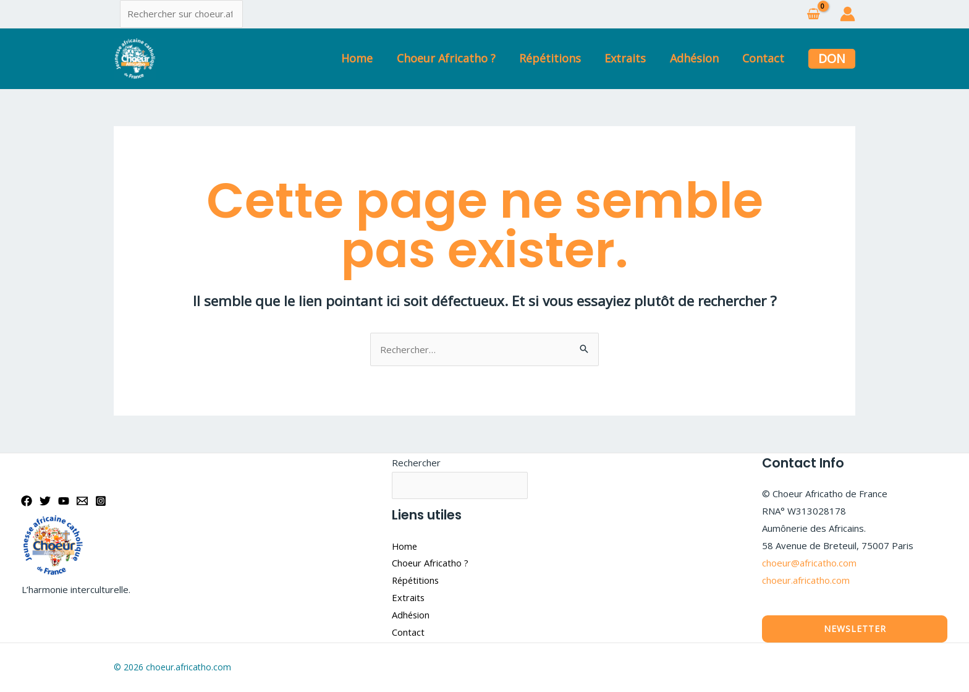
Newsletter (855, 628)
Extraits (629, 58)
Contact (764, 58)
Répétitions (555, 58)
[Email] (82, 500)
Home (365, 58)
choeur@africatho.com (809, 563)
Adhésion (696, 58)
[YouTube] (63, 500)
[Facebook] (26, 500)
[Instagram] (100, 500)
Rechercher (416, 462)
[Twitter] (45, 500)
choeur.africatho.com (806, 580)
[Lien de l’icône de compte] (847, 14)
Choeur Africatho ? (452, 58)
